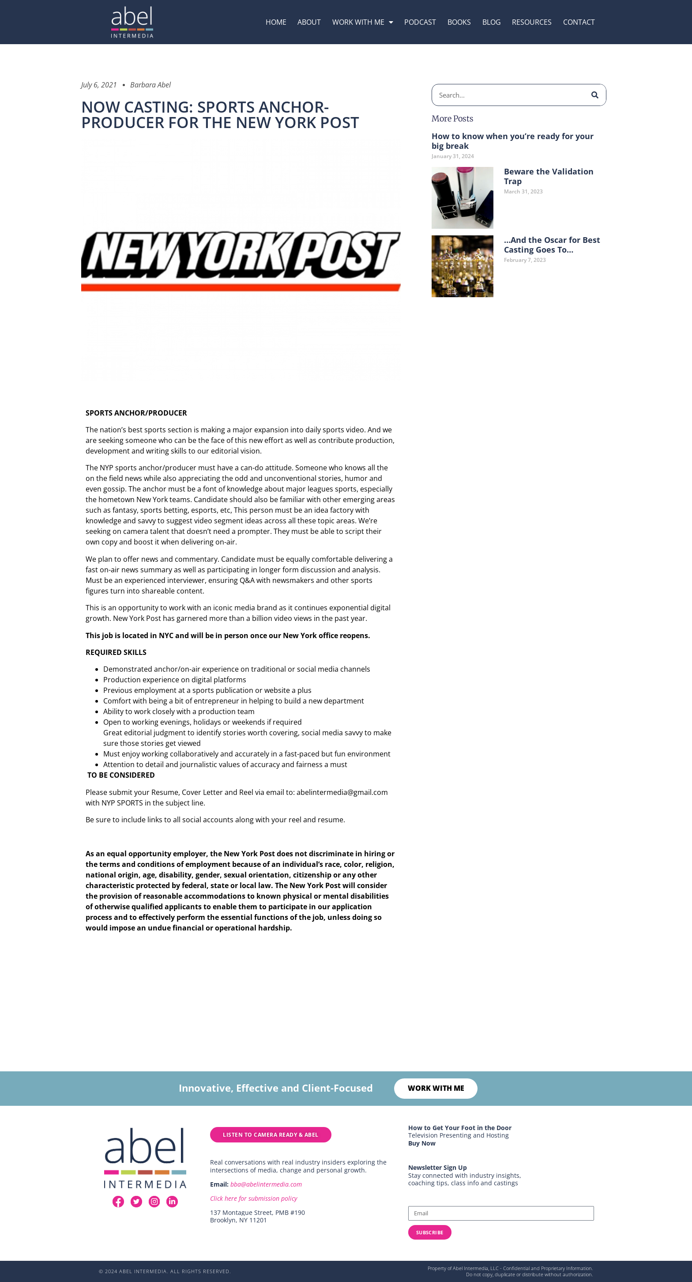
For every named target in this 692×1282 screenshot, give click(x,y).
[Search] (595, 95)
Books (459, 22)
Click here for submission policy (253, 1199)
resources (532, 22)
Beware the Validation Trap (549, 176)
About (309, 22)
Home (276, 22)
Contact (579, 22)
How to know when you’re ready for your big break (513, 141)
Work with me (362, 22)
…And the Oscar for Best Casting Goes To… (552, 244)
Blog (491, 22)
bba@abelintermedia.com (266, 1184)
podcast (420, 22)
